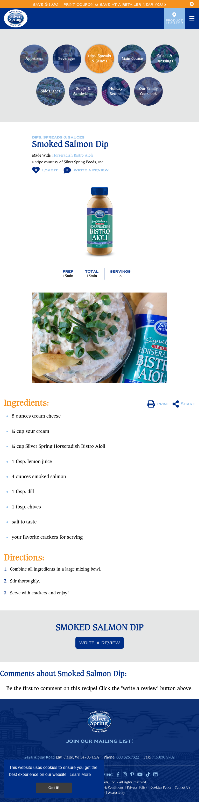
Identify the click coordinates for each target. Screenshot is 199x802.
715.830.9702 (163, 757)
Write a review (99, 643)
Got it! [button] (53, 788)
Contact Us (182, 788)
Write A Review (86, 170)
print (158, 404)
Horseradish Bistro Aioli (72, 156)
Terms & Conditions (109, 788)
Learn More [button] (80, 774)
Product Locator (174, 18)
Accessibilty (116, 793)
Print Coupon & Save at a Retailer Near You (114, 4)
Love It (45, 170)
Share (184, 404)
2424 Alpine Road (39, 757)
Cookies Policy (161, 788)
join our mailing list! (99, 741)
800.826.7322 (127, 757)
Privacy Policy (137, 788)
